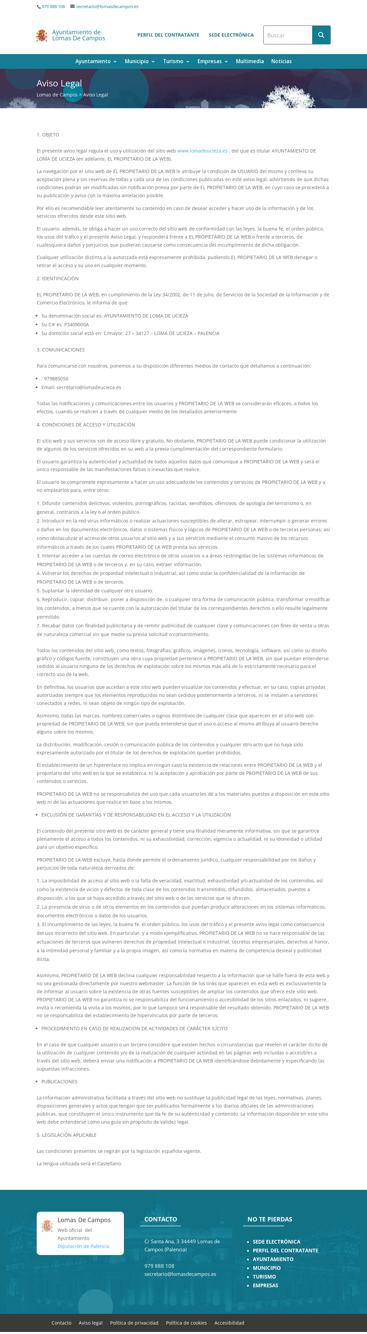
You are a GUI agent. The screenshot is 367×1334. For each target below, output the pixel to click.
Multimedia (250, 62)
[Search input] (288, 35)
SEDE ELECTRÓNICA (276, 1241)
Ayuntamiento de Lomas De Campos (78, 35)
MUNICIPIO (267, 1268)
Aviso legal (91, 1322)
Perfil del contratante (168, 35)
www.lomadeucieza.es (202, 151)
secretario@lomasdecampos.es (107, 6)
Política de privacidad (134, 1322)
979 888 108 (53, 6)
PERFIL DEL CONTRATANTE (285, 1250)
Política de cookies (186, 1322)
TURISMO (264, 1276)
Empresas (210, 62)
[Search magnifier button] (321, 35)
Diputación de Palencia (83, 1246)
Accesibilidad (229, 1322)
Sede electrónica (231, 35)
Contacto (61, 1322)
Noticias (281, 62)
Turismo (173, 62)
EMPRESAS (265, 1285)
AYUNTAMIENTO (273, 1259)
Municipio (137, 62)
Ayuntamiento (93, 62)
